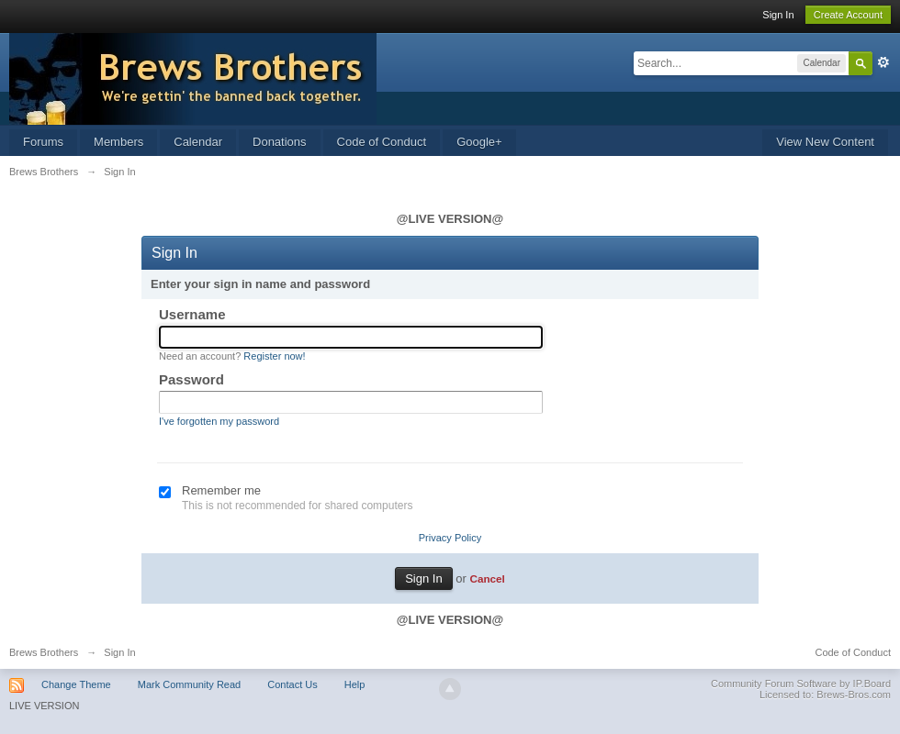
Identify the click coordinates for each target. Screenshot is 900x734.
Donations (280, 142)
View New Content (825, 142)
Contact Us (292, 684)
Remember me (221, 490)
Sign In (777, 14)
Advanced (883, 62)
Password (191, 379)
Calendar (198, 142)
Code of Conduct (382, 142)
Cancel (486, 578)
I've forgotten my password (219, 421)
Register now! (274, 355)
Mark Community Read (189, 684)
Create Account (848, 14)
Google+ (479, 142)
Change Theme (76, 684)
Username (192, 314)
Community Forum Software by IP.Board (801, 683)
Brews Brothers (43, 652)
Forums (43, 142)
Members (118, 142)
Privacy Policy (450, 537)
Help (355, 684)
